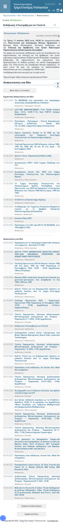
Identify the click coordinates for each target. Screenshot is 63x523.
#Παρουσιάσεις (30, 117)
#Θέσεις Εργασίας (31, 180)
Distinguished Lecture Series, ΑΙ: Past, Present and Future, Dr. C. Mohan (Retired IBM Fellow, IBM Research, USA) (37, 467)
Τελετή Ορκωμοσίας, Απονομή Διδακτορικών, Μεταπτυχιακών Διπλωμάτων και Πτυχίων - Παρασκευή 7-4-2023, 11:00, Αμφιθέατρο (37, 346)
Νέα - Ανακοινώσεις (26, 15)
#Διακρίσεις (19, 214)
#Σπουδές (37, 106)
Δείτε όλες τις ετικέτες (20, 90)
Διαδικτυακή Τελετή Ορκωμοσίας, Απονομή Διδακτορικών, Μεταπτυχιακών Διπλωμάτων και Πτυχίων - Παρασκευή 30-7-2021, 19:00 (37, 478)
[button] (3, 518)
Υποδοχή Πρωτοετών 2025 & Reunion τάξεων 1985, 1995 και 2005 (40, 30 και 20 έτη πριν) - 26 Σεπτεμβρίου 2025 (37, 146)
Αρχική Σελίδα (9, 15)
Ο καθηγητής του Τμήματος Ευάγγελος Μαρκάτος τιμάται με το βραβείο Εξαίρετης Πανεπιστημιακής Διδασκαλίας (37, 209)
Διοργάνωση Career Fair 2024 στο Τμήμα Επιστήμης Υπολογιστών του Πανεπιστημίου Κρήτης (37, 174)
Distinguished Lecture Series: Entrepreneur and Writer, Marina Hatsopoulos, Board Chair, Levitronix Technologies (37, 335)
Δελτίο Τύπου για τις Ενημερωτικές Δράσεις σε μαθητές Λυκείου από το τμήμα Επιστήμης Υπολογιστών (37, 291)
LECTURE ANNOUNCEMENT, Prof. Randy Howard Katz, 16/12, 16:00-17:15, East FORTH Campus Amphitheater (37, 112)
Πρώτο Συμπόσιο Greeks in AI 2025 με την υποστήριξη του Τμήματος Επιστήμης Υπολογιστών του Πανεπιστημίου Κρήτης (37, 135)
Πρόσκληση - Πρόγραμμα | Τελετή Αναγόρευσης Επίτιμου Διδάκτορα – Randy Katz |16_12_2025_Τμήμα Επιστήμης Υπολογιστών (37, 123)
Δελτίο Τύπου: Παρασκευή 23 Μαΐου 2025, (33, 156)
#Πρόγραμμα (29, 106)
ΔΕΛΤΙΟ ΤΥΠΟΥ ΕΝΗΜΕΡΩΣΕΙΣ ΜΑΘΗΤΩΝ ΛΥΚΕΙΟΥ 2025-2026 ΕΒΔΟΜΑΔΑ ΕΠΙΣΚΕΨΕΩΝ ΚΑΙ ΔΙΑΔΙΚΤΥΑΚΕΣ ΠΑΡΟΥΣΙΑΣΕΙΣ (37, 254)
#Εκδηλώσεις (23, 33)
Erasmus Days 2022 (23, 218)
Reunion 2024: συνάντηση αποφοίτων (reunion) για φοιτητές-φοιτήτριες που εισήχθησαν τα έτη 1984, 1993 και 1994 (37, 279)
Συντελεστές (52, 521)
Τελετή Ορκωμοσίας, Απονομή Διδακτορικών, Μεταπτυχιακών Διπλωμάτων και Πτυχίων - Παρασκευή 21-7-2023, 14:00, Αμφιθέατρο (37, 316)
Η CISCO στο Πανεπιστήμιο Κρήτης (30, 200)
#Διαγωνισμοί (10, 33)
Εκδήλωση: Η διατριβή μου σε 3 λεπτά (31, 326)
